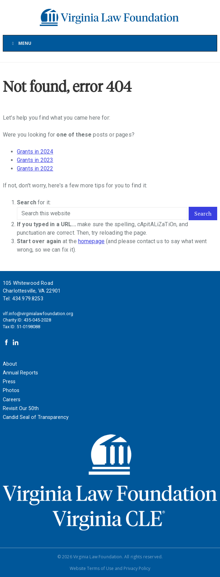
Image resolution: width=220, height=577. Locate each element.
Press (9, 382)
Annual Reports (20, 373)
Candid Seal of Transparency (36, 417)
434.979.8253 (27, 299)
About (10, 364)
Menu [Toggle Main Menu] (20, 43)
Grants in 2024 (35, 151)
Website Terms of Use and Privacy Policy (110, 568)
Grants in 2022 (35, 168)
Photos (11, 390)
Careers (11, 400)
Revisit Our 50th (21, 408)
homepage (91, 241)
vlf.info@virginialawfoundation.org (38, 313)
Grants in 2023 (35, 160)
